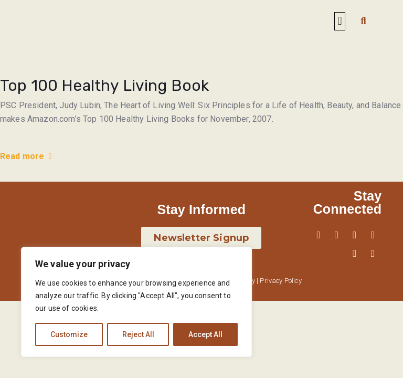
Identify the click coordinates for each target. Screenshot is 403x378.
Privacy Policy (280, 281)
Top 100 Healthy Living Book (104, 85)
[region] (136, 302)
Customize (69, 334)
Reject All (138, 334)
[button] (339, 21)
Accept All (205, 334)
